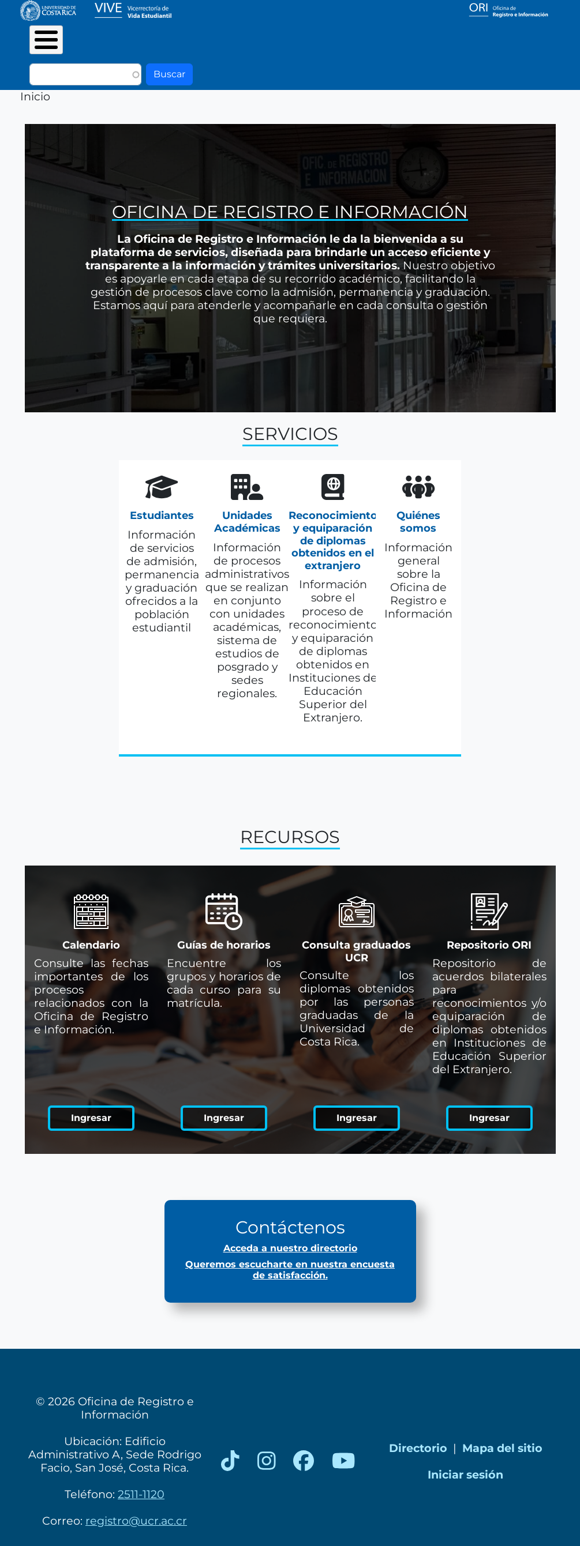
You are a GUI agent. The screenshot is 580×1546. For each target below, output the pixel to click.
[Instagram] (266, 1461)
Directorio (418, 1448)
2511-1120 (141, 1494)
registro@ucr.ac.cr (136, 1521)
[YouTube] (344, 1461)
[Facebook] (303, 1461)
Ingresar (91, 1117)
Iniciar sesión (465, 1474)
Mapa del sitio (502, 1448)
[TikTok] (230, 1461)
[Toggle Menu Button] (46, 39)
